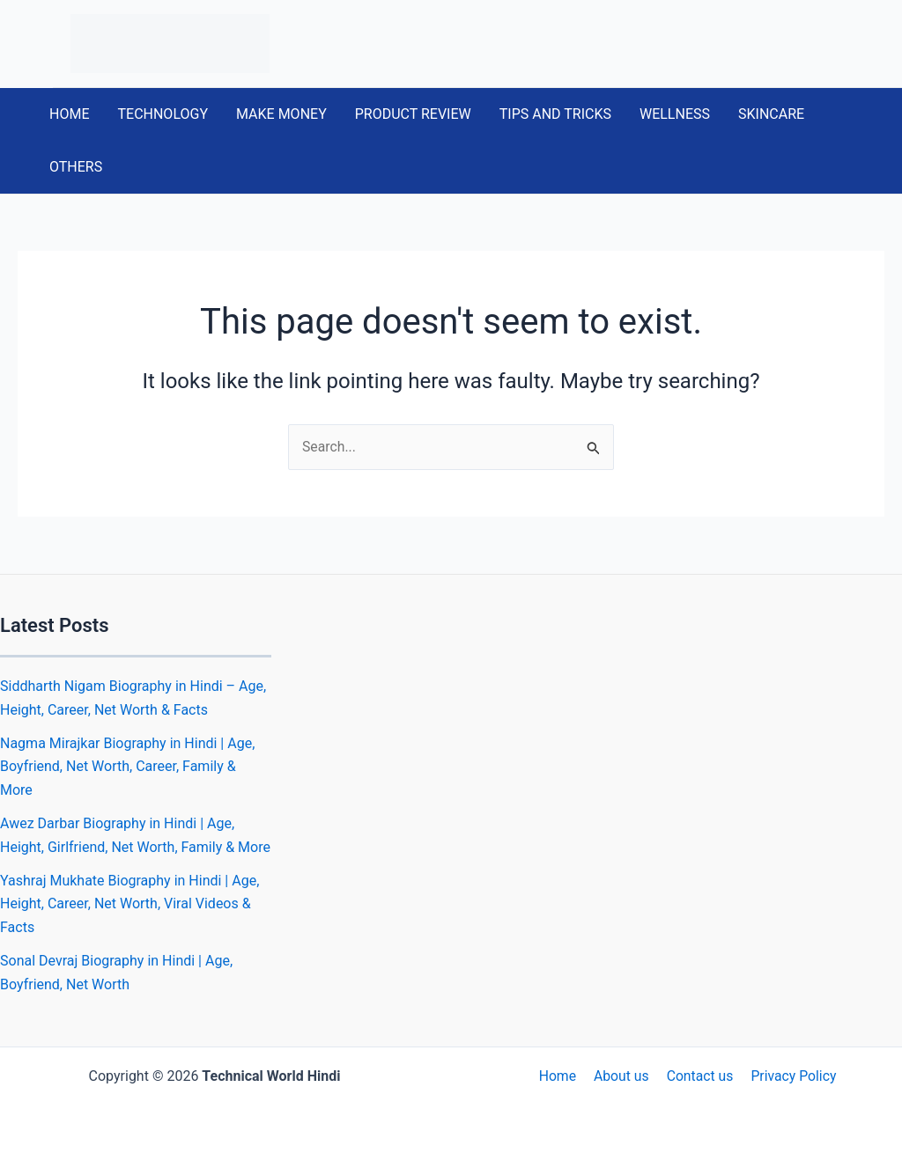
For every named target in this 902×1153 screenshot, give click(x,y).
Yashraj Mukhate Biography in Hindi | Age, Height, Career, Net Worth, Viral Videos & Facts (129, 904)
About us (622, 1076)
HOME (69, 114)
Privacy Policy (789, 1076)
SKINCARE (771, 114)
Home (561, 1076)
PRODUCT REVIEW (413, 114)
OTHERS (75, 166)
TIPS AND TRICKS (555, 114)
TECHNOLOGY (162, 114)
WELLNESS (675, 114)
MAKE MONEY (281, 114)
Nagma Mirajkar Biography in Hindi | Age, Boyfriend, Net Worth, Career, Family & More (127, 766)
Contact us (698, 1076)
